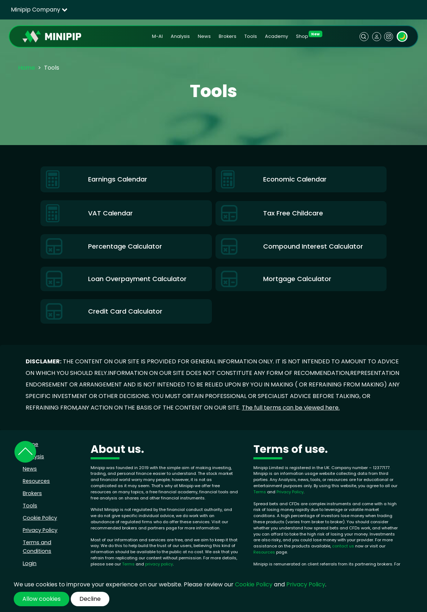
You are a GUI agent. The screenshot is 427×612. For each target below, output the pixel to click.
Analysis (180, 36)
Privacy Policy (40, 530)
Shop (302, 36)
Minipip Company (39, 9)
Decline (90, 599)
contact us (343, 546)
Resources (36, 481)
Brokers (227, 36)
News (204, 36)
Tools (250, 36)
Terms (129, 564)
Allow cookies (41, 599)
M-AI (157, 36)
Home (26, 68)
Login (29, 563)
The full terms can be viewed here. (291, 407)
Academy (276, 36)
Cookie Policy (40, 517)
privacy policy (159, 564)
